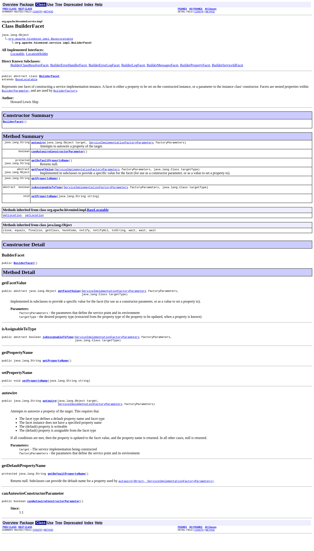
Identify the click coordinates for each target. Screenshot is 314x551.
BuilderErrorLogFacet (104, 66)
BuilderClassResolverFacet (29, 66)
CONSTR (37, 11)
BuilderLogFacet (133, 66)
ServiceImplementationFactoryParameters (121, 146)
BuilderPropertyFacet (195, 66)
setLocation (34, 223)
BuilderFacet (13, 124)
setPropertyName (44, 203)
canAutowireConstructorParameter (57, 155)
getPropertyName (44, 184)
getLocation (12, 223)
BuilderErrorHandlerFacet (68, 66)
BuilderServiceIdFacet (227, 66)
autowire (38, 146)
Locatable (17, 54)
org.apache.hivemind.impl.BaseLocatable (41, 39)
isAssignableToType (46, 194)
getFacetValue (42, 174)
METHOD (48, 11)
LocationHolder (37, 54)
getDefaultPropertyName (50, 165)
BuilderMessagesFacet (162, 66)
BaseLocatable (26, 81)
